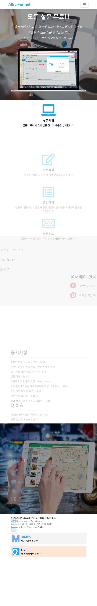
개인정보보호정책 (26, 518)
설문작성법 (40, 518)
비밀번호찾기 (51, 518)
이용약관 (14, 518)
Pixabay (41, 527)
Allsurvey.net (19, 4)
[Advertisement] (48, 580)
